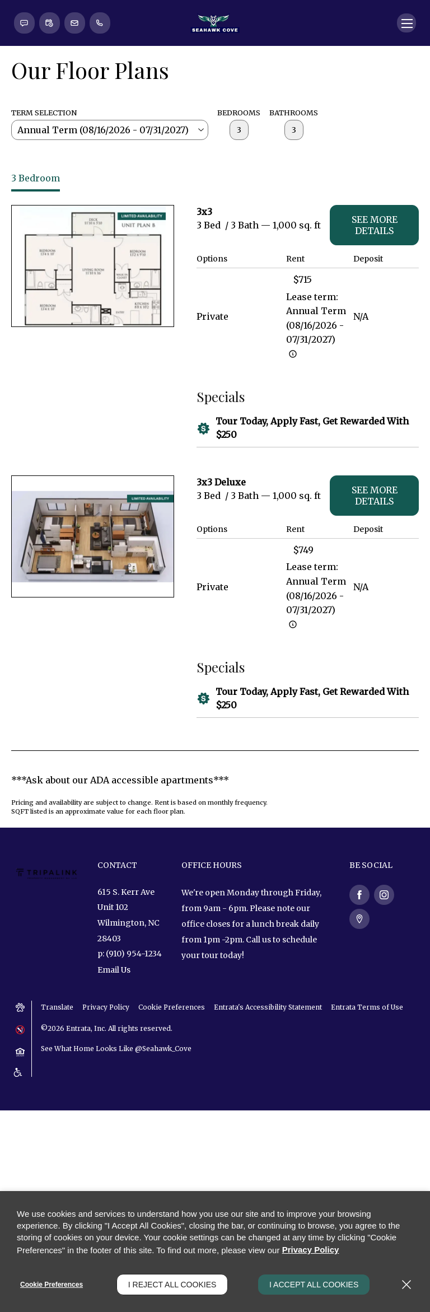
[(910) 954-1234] (102, 103)
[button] (24, 103)
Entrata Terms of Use (369, 1088)
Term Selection (44, 193)
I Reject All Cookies (172, 1284)
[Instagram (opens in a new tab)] (384, 975)
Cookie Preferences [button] (173, 1088)
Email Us (113, 1052)
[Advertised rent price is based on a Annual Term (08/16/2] (293, 434)
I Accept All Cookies (313, 1284)
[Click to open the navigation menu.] (406, 104)
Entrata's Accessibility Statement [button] (270, 1088)
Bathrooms (293, 193)
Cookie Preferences (51, 1284)
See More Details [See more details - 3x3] (375, 306)
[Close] (406, 1284)
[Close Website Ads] (413, 17)
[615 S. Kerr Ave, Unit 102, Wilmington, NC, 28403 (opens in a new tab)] (131, 996)
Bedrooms (238, 193)
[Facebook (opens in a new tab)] (359, 975)
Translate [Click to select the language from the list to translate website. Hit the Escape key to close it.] (57, 1088)
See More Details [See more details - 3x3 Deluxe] (375, 576)
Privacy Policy (106, 1088)
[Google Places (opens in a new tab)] (359, 999)
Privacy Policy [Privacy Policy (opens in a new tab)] (310, 1250)
